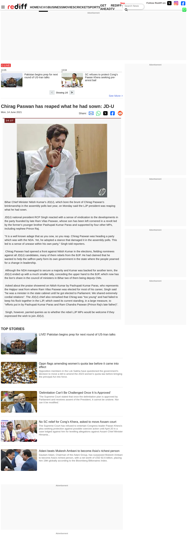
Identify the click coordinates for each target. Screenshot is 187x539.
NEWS (43, 7)
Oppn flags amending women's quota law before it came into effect (81, 370)
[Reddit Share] (119, 113)
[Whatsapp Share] (97, 113)
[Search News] (125, 10)
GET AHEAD (105, 7)
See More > (116, 95)
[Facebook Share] (112, 113)
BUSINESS (55, 7)
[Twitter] (169, 3)
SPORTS (94, 7)
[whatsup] (184, 9)
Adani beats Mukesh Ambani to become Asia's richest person (81, 455)
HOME (34, 7)
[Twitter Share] (104, 113)
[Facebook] (183, 3)
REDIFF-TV (116, 7)
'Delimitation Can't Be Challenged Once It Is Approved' (81, 397)
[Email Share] (90, 113)
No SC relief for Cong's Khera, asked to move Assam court (81, 428)
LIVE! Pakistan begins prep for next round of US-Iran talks (77, 334)
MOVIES (69, 7)
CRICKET (81, 7)
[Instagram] (176, 3)
